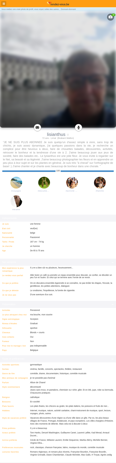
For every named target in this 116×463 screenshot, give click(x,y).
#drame (16, 209)
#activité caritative (72, 191)
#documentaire (45, 191)
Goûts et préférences (58, 359)
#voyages (16, 191)
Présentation (58, 304)
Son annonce (58, 262)
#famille (100, 191)
